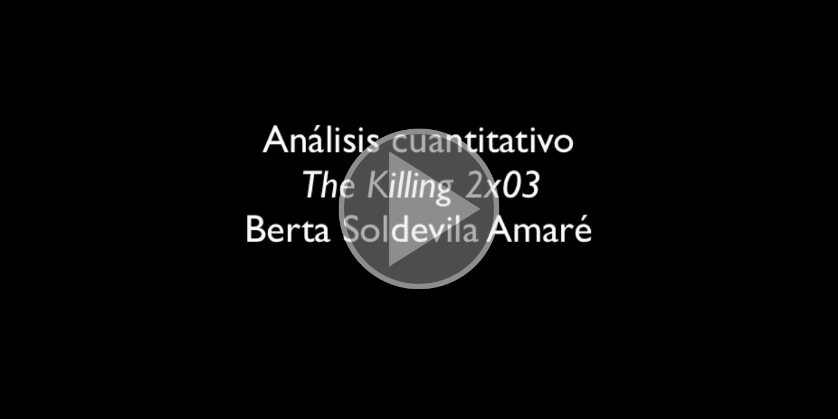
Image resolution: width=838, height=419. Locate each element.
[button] (419, 209)
